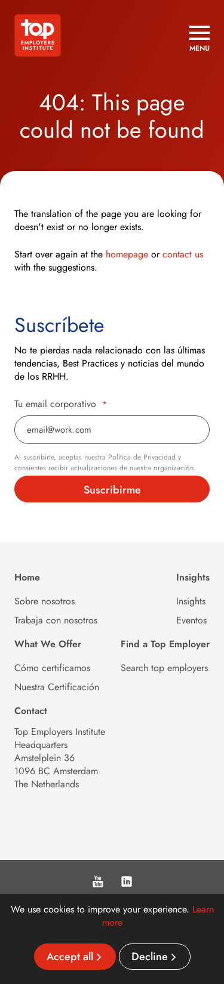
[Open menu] (199, 39)
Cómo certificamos (52, 668)
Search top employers (164, 668)
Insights (190, 601)
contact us (182, 254)
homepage (127, 254)
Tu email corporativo (60, 404)
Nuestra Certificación (56, 687)
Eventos (191, 620)
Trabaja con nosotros (55, 620)
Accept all (70, 956)
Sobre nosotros (44, 601)
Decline (149, 956)
